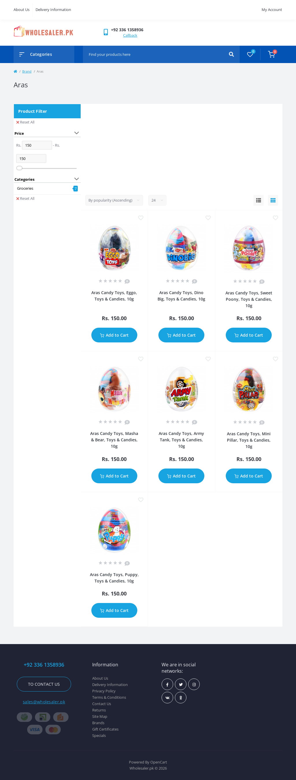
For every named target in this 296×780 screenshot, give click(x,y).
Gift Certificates (105, 729)
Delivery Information (53, 9)
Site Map (99, 716)
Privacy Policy (104, 691)
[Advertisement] (182, 147)
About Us (21, 9)
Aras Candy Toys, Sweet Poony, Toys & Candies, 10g (248, 299)
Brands (98, 722)
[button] (127, 30)
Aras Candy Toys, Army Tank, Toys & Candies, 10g (181, 440)
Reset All (25, 122)
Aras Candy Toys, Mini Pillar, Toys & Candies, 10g (249, 440)
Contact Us (101, 703)
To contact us (44, 684)
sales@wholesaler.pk (44, 702)
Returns (99, 710)
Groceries (25, 188)
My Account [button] (272, 9)
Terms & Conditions (109, 697)
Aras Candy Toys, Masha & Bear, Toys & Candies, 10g (114, 440)
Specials (99, 735)
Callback (130, 35)
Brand (27, 71)
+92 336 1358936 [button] (44, 664)
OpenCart (158, 762)
